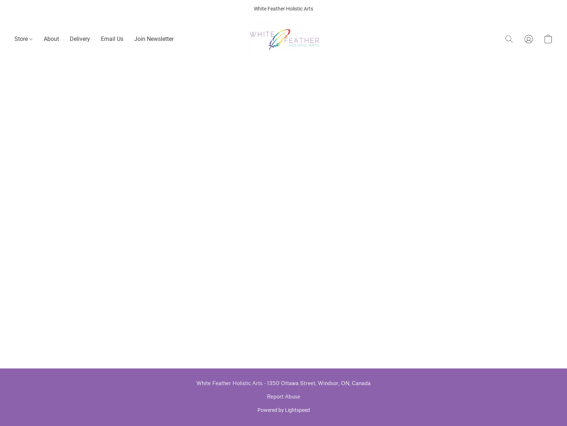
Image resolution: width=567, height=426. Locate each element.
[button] (283, 39)
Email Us (112, 38)
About (51, 38)
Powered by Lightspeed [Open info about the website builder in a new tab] (283, 410)
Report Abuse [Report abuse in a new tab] (283, 397)
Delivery (80, 38)
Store (23, 38)
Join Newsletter (154, 38)
